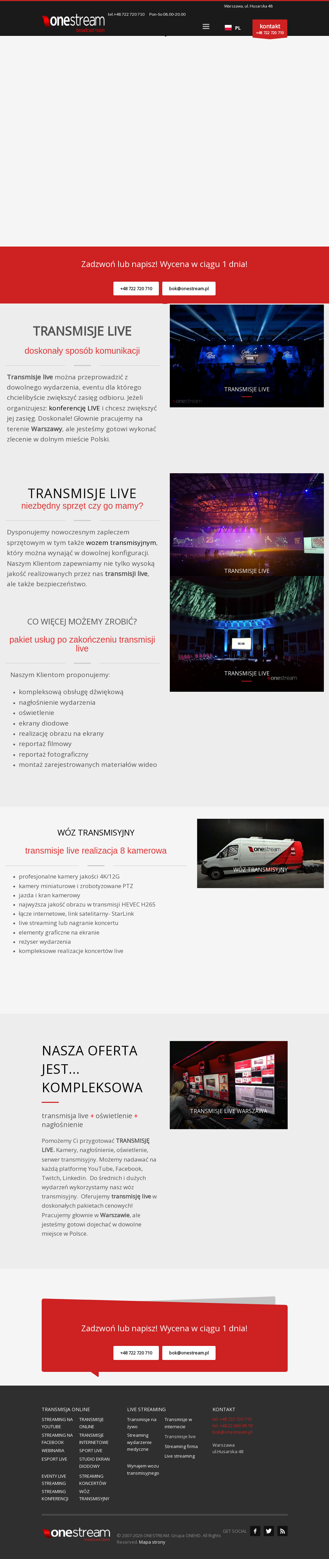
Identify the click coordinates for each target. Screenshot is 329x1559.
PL (233, 28)
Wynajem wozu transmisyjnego (143, 1469)
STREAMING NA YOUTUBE (57, 1423)
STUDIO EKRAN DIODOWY (94, 1462)
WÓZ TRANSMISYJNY (96, 832)
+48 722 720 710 (136, 288)
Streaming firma (181, 1446)
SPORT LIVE (90, 1450)
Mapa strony (152, 1542)
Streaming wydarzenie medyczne (139, 1442)
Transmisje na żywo (141, 1423)
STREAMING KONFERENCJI (55, 1495)
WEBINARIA (53, 1450)
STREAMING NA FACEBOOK (57, 1438)
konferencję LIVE (74, 408)
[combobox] (233, 27)
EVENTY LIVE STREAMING (54, 1479)
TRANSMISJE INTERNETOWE (94, 1438)
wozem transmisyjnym (121, 542)
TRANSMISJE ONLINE (91, 1423)
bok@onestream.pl (189, 288)
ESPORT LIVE (54, 1459)
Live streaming (180, 1456)
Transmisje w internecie (178, 1423)
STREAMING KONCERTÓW (92, 1479)
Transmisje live (180, 1436)
